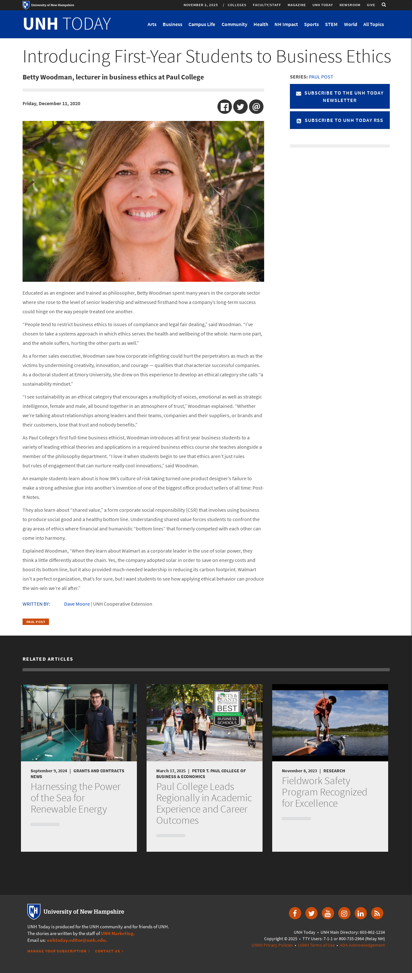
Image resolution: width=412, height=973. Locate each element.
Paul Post (35, 622)
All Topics (373, 24)
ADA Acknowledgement (362, 945)
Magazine (297, 5)
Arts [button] (152, 24)
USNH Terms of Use (316, 945)
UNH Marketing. (118, 933)
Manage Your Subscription (57, 951)
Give (371, 5)
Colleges (237, 5)
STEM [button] (331, 24)
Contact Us (107, 951)
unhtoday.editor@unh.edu (76, 940)
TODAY (67, 23)
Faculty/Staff (267, 5)
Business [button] (172, 24)
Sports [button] (311, 24)
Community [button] (234, 24)
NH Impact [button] (286, 24)
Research (334, 771)
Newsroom (350, 5)
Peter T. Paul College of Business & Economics (201, 773)
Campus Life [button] (201, 24)
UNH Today (322, 5)
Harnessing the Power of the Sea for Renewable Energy (75, 797)
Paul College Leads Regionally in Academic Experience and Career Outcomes (204, 803)
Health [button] (261, 24)
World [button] (350, 24)
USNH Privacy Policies (272, 945)
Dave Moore (77, 604)
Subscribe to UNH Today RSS (339, 120)
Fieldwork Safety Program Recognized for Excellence (324, 792)
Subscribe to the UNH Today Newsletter (340, 96)
